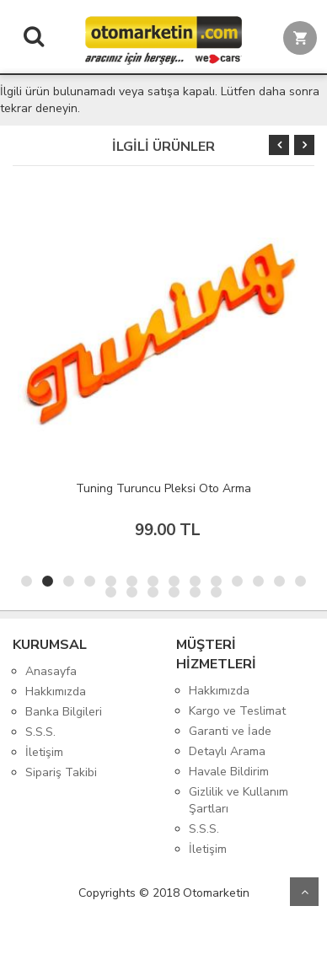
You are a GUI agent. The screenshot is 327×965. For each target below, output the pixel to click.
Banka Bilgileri (63, 712)
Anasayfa (51, 671)
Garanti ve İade (230, 731)
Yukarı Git (304, 891)
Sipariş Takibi (61, 772)
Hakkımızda (55, 692)
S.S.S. (40, 732)
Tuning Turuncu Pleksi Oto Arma (163, 488)
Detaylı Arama (227, 751)
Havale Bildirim (229, 772)
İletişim (44, 752)
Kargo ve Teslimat (237, 711)
